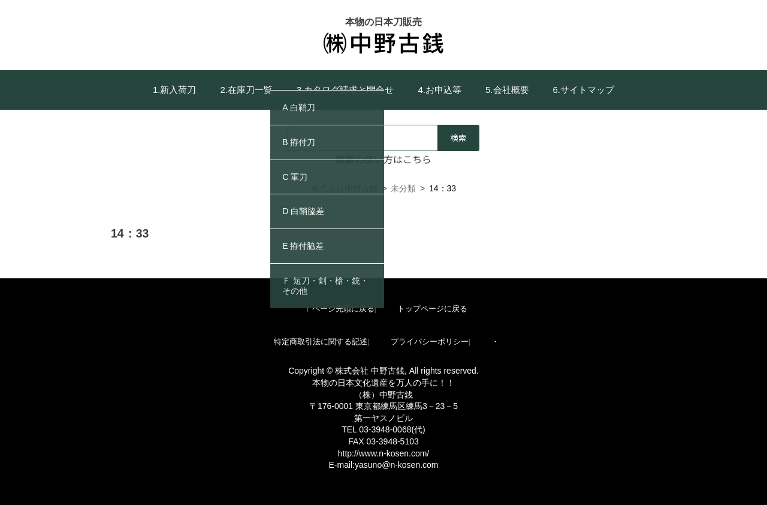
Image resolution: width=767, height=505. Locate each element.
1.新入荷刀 (175, 90)
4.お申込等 (440, 90)
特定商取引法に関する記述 (320, 341)
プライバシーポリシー (430, 341)
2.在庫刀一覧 (246, 90)
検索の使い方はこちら (383, 159)
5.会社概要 (507, 90)
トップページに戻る (432, 308)
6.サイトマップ (584, 90)
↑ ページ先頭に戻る (340, 308)
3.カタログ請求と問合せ (345, 90)
